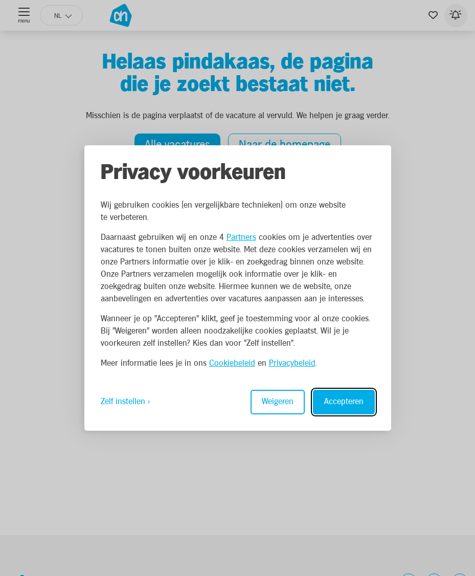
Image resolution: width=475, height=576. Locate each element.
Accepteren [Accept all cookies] (344, 402)
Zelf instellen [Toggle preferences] (123, 402)
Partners (241, 237)
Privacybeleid (292, 363)
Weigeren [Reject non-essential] (277, 402)
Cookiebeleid (232, 363)
